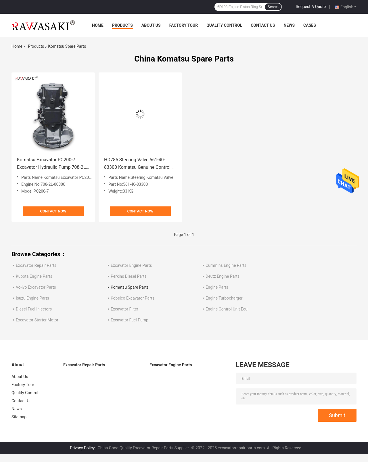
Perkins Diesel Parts (129, 276)
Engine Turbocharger (224, 298)
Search (273, 7)
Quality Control (224, 25)
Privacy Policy (82, 448)
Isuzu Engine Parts (32, 298)
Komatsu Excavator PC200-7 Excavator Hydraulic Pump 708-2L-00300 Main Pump (52, 164)
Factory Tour (183, 25)
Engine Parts (217, 287)
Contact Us (263, 25)
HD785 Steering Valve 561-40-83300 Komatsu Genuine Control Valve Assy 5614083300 (137, 164)
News (289, 25)
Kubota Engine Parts (34, 276)
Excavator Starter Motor (37, 320)
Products (122, 25)
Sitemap (19, 417)
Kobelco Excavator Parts (132, 298)
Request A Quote (311, 6)
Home (97, 25)
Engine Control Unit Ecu (227, 309)
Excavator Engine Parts (131, 265)
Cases (309, 25)
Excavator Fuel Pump (129, 320)
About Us (151, 25)
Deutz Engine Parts (222, 276)
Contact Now (53, 211)
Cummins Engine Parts (226, 265)
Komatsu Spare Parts (130, 287)
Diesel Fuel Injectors (34, 309)
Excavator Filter (124, 309)
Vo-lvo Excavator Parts (36, 287)
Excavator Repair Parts (36, 265)
